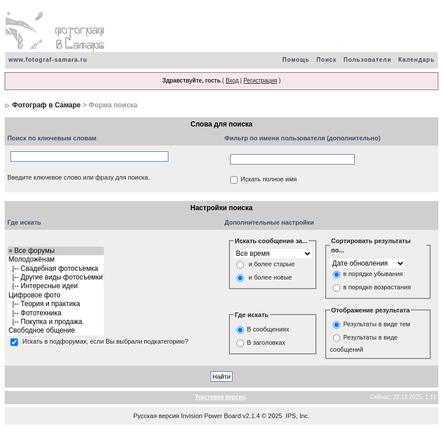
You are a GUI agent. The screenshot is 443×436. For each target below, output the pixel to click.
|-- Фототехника (55, 313)
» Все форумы (55, 251)
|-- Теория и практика (55, 304)
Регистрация (260, 80)
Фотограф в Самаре (46, 105)
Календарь (417, 60)
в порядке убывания (373, 273)
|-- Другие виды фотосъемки (55, 277)
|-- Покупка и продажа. (55, 322)
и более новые (270, 277)
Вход (232, 80)
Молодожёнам (55, 259)
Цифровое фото (55, 295)
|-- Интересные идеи (55, 286)
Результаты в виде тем (376, 324)
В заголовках (266, 342)
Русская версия (156, 415)
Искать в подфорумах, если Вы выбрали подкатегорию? (105, 341)
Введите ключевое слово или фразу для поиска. (78, 177)
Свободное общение (55, 330)
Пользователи (368, 60)
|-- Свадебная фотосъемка (55, 268)
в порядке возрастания (377, 287)
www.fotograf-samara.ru (48, 60)
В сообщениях (268, 329)
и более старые (272, 264)
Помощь (295, 60)
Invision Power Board (211, 415)
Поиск (327, 60)
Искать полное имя (268, 179)
